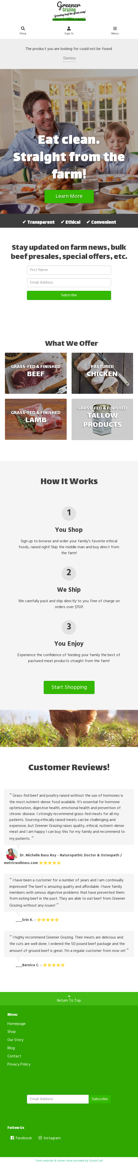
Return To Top (69, 999)
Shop (23, 31)
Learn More (69, 196)
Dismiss (69, 58)
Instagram (49, 1138)
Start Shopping (69, 687)
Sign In (69, 31)
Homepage (16, 1024)
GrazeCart (96, 1160)
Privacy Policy (18, 1064)
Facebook (21, 1138)
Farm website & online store (54, 1160)
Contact (14, 1056)
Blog (11, 1048)
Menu (115, 31)
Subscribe (69, 295)
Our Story (15, 1040)
